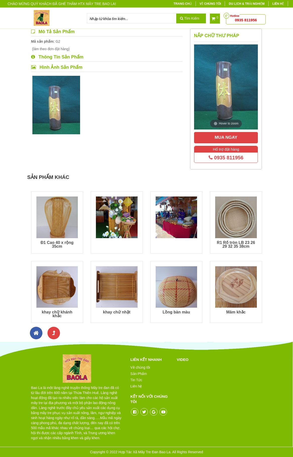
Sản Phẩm (138, 374)
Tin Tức (136, 380)
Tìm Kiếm (189, 18)
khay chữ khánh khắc (57, 314)
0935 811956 (226, 157)
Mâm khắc (236, 312)
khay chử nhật (116, 312)
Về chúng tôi (210, 4)
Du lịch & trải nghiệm (246, 4)
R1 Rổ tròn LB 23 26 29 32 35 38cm (236, 244)
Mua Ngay (226, 137)
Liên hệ (278, 4)
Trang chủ (182, 4)
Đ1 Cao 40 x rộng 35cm (57, 244)
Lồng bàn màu (176, 312)
